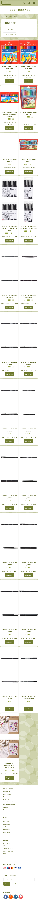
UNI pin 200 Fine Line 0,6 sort (28, 497)
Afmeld (14, 884)
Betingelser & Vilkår (8, 802)
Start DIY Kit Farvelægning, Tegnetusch (9, 765)
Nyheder (5, 809)
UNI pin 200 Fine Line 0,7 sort (9, 564)
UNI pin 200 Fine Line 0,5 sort (9, 497)
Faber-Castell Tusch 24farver (28, 68)
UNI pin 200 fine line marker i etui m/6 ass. (28, 227)
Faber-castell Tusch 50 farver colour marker (9, 114)
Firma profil (6, 797)
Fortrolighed (6, 791)
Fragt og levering (7, 794)
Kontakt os (6, 799)
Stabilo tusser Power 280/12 (28, 113)
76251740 (11, 848)
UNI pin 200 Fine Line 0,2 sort (28, 363)
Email (4, 853)
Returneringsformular (9, 804)
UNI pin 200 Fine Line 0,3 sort (9, 430)
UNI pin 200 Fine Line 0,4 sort (28, 430)
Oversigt (5, 807)
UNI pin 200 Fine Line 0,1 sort (9, 363)
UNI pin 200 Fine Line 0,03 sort (9, 296)
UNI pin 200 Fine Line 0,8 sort (28, 564)
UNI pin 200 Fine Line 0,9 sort (9, 631)
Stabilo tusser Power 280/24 (9, 160)
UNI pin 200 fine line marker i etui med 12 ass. (9, 228)
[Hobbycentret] (19, 10)
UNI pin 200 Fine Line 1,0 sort (28, 631)
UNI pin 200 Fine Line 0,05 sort (28, 296)
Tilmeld (7, 884)
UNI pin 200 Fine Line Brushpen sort (28, 698)
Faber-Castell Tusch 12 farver (9, 68)
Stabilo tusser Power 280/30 (28, 160)
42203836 (10, 851)
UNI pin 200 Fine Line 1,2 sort (9, 698)
